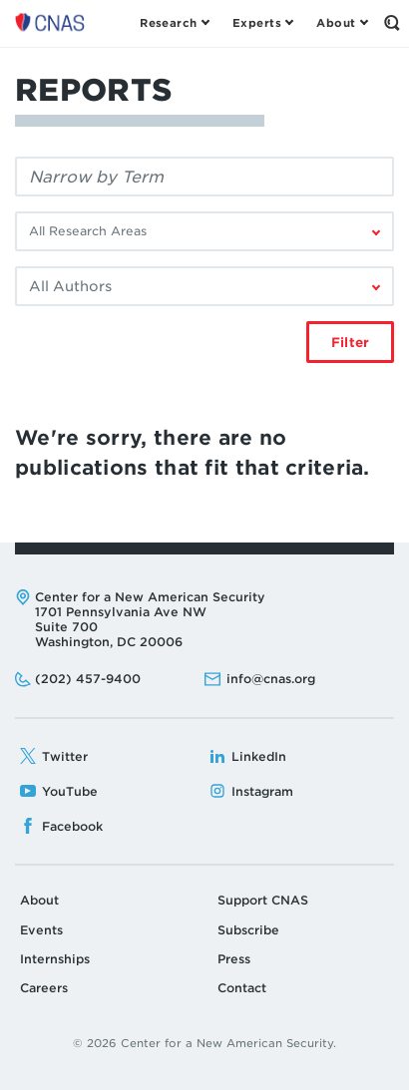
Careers (44, 987)
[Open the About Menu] (341, 22)
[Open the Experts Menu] (262, 22)
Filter (350, 342)
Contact (241, 987)
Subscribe (248, 929)
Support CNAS (262, 900)
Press (233, 958)
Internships (55, 958)
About (39, 900)
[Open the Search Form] (391, 22)
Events (41, 929)
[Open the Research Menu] (174, 22)
